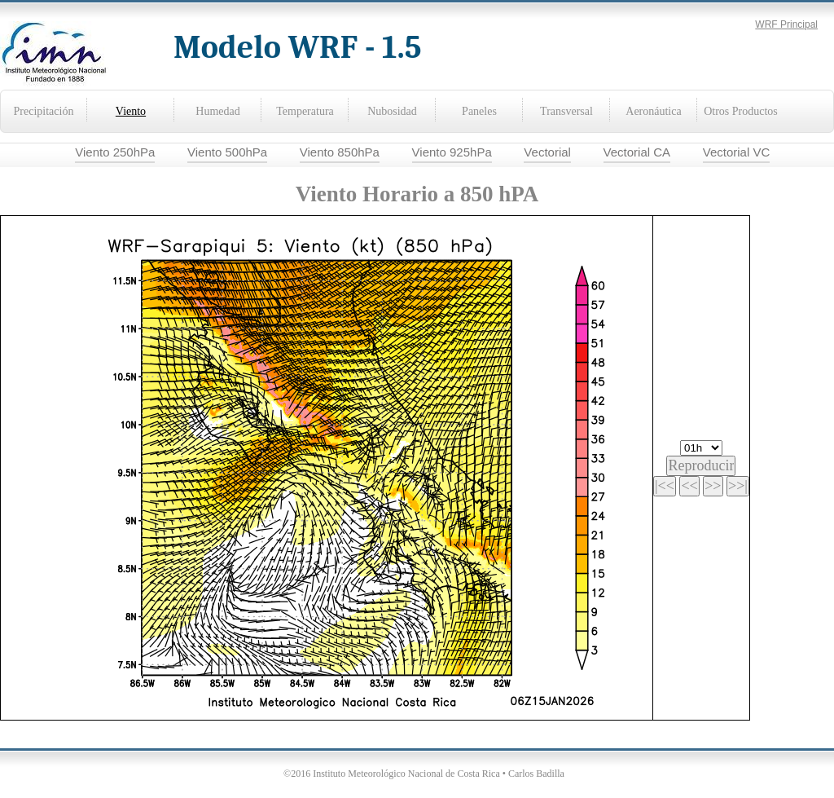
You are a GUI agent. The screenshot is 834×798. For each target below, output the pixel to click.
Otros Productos (741, 111)
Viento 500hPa (227, 152)
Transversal (566, 111)
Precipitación (44, 111)
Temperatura (305, 111)
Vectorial (547, 152)
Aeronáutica (653, 111)
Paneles (479, 111)
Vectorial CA (637, 152)
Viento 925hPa (452, 152)
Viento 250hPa (115, 152)
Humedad (217, 111)
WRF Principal (786, 24)
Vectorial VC (736, 152)
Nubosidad (392, 111)
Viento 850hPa (340, 152)
